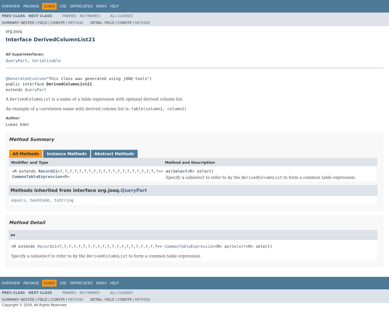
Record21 (47, 171)
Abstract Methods (114, 154)
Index (101, 6)
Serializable (46, 60)
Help (114, 6)
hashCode (39, 200)
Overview (11, 6)
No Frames (90, 16)
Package (31, 6)
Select (180, 171)
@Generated (18, 78)
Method (75, 23)
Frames (69, 16)
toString (63, 200)
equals (18, 200)
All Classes (121, 16)
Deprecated (81, 6)
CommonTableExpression (37, 176)
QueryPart (16, 60)
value (38, 78)
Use (63, 6)
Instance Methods (66, 154)
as (168, 171)
